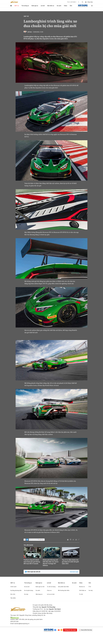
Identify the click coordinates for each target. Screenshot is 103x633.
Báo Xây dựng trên (36, 540)
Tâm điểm (13, 598)
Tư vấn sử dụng (51, 586)
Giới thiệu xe (82, 590)
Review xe (82, 586)
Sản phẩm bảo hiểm (63, 586)
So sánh (38, 590)
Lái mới (43, 5)
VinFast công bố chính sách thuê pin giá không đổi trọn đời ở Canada (32, 561)
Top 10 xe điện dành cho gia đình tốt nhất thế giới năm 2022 (70, 561)
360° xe (16, 5)
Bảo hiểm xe (50, 5)
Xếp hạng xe (39, 594)
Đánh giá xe (35, 5)
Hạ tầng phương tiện (16, 590)
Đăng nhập (90, 2)
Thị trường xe (25, 5)
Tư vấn (81, 594)
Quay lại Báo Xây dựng (85, 630)
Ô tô (90, 586)
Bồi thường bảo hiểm (63, 590)
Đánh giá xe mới (40, 586)
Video (65, 5)
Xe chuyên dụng (28, 590)
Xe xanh (59, 5)
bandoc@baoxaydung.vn (21, 623)
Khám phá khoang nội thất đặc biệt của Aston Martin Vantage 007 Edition (50, 562)
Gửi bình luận (74, 572)
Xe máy (26, 594)
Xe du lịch (26, 586)
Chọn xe (49, 590)
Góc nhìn (12, 594)
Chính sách (13, 586)
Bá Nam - (30, 32)
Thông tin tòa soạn (70, 630)
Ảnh (71, 5)
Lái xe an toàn (51, 594)
